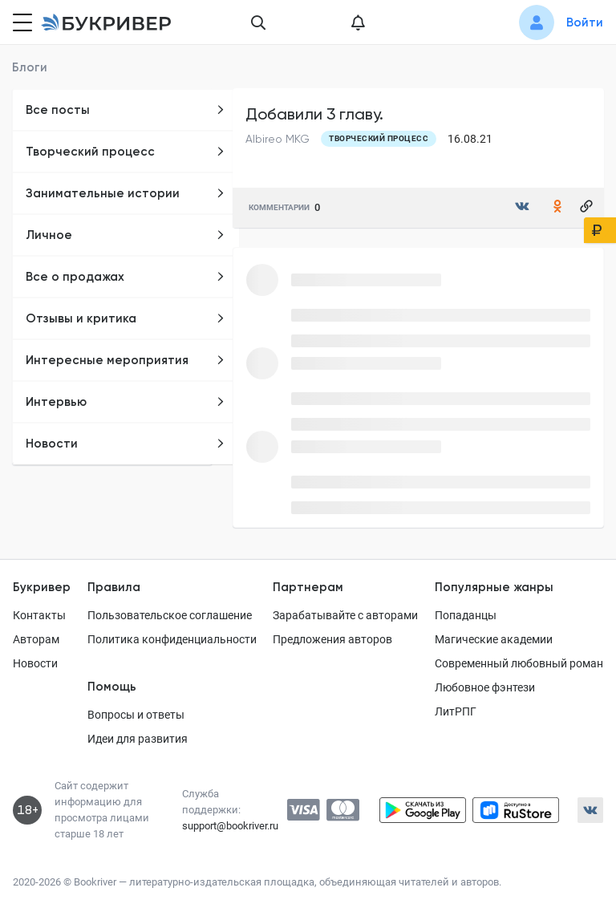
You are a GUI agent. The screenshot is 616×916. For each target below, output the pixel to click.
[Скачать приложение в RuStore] (515, 810)
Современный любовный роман (519, 663)
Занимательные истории (125, 193)
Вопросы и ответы (135, 714)
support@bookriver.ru (230, 826)
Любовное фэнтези (485, 687)
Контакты (39, 615)
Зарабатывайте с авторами (345, 615)
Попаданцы (465, 615)
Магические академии (494, 639)
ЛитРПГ (455, 711)
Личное (125, 235)
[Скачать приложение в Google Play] (422, 810)
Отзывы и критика (125, 318)
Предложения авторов (332, 639)
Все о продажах (125, 277)
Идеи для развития (137, 738)
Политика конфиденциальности (172, 639)
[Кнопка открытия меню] (21, 22)
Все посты (125, 110)
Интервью (125, 402)
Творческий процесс (125, 151)
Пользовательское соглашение (169, 615)
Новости (125, 443)
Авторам (36, 639)
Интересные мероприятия (125, 360)
